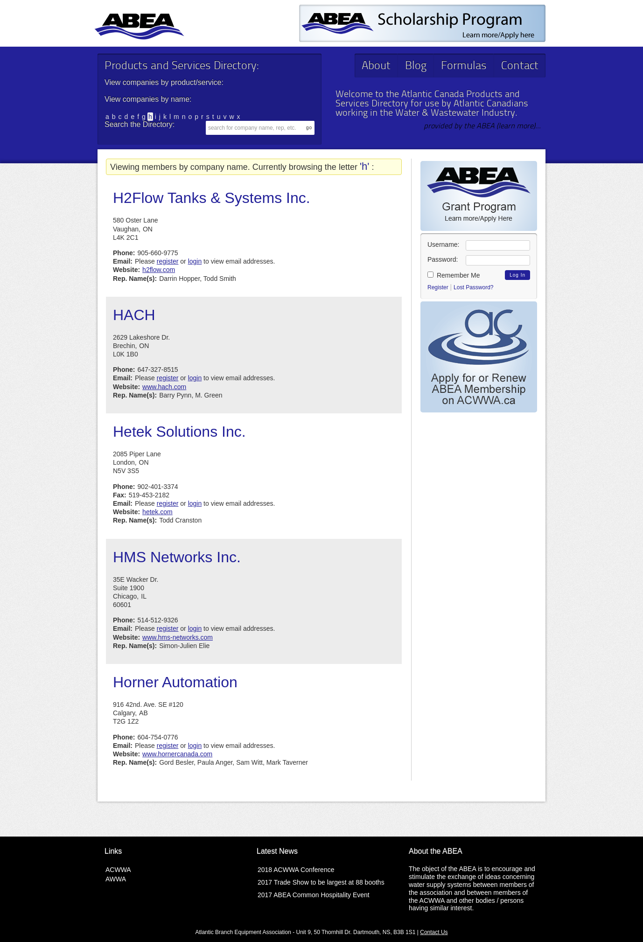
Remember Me (453, 275)
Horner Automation (175, 682)
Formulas (464, 66)
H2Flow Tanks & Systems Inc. (211, 197)
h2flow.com (158, 269)
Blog (415, 66)
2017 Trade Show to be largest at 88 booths (321, 882)
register (168, 261)
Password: (442, 259)
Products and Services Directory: (182, 66)
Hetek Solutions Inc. (179, 431)
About (376, 66)
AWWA (115, 879)
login (195, 261)
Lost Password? (473, 287)
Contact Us (433, 932)
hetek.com (157, 512)
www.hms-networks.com (177, 637)
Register (437, 287)
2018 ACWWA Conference (296, 869)
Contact (519, 66)
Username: (443, 244)
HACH (134, 315)
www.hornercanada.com (177, 754)
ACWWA (118, 869)
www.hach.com (164, 387)
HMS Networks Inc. (177, 557)
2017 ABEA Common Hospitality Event (314, 895)
